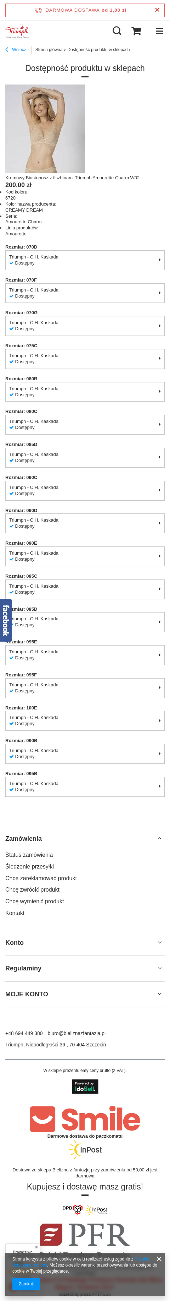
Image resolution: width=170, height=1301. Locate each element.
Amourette (16, 233)
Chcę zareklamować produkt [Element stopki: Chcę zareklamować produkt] (41, 878)
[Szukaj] (117, 31)
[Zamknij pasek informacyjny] (157, 10)
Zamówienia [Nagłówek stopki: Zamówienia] (23, 838)
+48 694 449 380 (24, 1033)
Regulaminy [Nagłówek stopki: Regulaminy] (23, 968)
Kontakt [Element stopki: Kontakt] (14, 913)
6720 (10, 198)
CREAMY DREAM (24, 210)
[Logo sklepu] (17, 31)
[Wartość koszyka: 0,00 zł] (136, 31)
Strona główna (49, 49)
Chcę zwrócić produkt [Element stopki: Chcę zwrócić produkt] (32, 890)
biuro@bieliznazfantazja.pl (77, 1033)
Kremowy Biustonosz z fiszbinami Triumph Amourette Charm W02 (72, 177)
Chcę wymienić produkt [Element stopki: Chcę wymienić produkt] (34, 901)
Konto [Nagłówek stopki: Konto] (14, 942)
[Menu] (159, 31)
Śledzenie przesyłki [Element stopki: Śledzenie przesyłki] (29, 867)
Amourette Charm (23, 221)
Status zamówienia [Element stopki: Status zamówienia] (29, 855)
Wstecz (15, 50)
